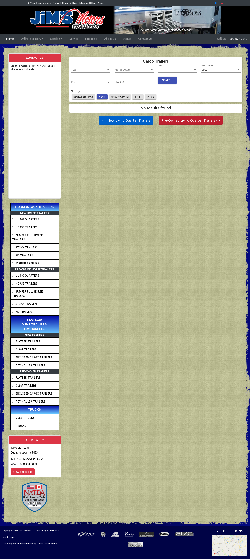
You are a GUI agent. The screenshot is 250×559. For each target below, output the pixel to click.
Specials (55, 38)
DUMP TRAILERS (25, 349)
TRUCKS (20, 425)
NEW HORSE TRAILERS (34, 213)
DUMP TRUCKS (25, 417)
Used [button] (204, 69)
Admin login (9, 537)
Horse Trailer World (47, 543)
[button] (119, 20)
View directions (22, 471)
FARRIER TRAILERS (27, 263)
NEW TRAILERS (34, 335)
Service (73, 38)
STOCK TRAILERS (26, 247)
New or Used (207, 65)
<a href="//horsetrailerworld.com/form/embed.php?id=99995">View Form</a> (35, 133)
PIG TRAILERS (24, 255)
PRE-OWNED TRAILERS (34, 371)
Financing (91, 38)
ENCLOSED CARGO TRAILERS (33, 357)
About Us (110, 38)
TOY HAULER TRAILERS (30, 365)
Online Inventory (31, 38)
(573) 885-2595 (28, 463)
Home (10, 38)
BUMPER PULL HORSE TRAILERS (27, 237)
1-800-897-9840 (237, 38)
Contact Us (145, 38)
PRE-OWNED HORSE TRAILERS (34, 269)
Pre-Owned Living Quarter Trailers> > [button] (190, 120)
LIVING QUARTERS (27, 219)
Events (127, 38)
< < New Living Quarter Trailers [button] (126, 120)
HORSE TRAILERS (26, 227)
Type (160, 65)
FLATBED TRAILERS (27, 341)
